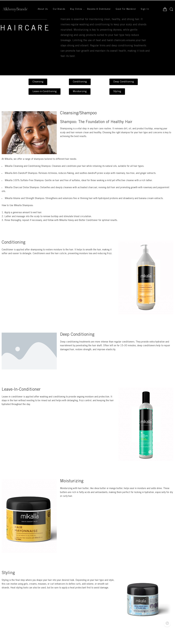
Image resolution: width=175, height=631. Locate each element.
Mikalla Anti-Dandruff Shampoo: (21, 173)
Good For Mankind (126, 9)
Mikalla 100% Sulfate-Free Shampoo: (24, 180)
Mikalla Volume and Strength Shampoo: (25, 198)
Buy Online (76, 9)
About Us (43, 9)
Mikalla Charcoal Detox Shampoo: (22, 188)
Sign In (145, 9)
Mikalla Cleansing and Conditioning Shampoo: (28, 166)
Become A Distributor (99, 9)
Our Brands (59, 9)
